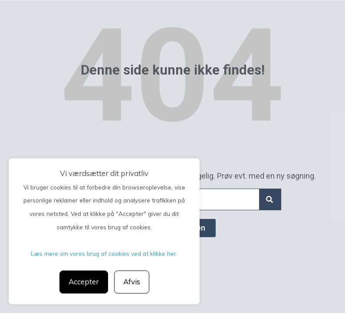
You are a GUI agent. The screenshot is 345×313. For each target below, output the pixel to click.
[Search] (270, 199)
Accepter (84, 281)
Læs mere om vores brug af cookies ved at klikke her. (104, 253)
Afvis (131, 281)
